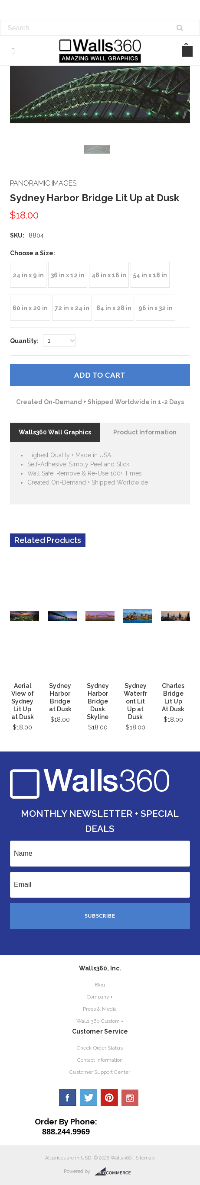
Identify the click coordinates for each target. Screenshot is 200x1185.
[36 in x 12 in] (67, 275)
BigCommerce (115, 1171)
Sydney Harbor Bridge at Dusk (60, 697)
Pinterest (109, 1097)
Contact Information (100, 1060)
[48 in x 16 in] (109, 275)
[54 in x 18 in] (150, 275)
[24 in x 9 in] (28, 275)
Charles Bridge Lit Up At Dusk (173, 697)
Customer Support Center (99, 1072)
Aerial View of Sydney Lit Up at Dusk (22, 701)
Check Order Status (100, 1048)
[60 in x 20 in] (30, 308)
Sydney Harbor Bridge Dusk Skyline (98, 701)
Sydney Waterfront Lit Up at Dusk (135, 701)
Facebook (67, 1097)
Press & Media (100, 1009)
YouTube (130, 1097)
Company (98, 997)
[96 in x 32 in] (155, 308)
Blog (100, 985)
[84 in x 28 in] (114, 308)
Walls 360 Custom (98, 1021)
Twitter (88, 1097)
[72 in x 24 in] (72, 308)
